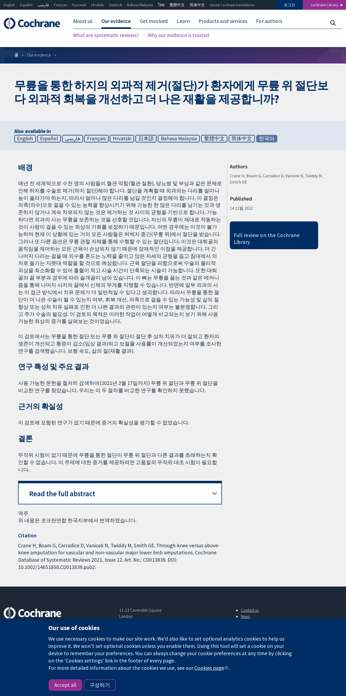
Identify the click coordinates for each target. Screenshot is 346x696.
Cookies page (209, 668)
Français (60, 4)
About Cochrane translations (232, 4)
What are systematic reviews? (106, 35)
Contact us (250, 610)
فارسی (43, 4)
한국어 (266, 138)
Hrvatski (97, 4)
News (245, 616)
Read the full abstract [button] (62, 493)
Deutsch (115, 4)
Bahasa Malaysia (140, 4)
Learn (183, 21)
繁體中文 (177, 4)
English (9, 4)
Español (26, 4)
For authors (269, 21)
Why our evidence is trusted (178, 35)
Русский (79, 4)
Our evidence (116, 21)
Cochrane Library (324, 4)
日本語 (146, 138)
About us (82, 21)
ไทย (161, 4)
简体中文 (197, 4)
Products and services (223, 21)
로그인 (289, 4)
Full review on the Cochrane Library (267, 238)
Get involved (154, 21)
